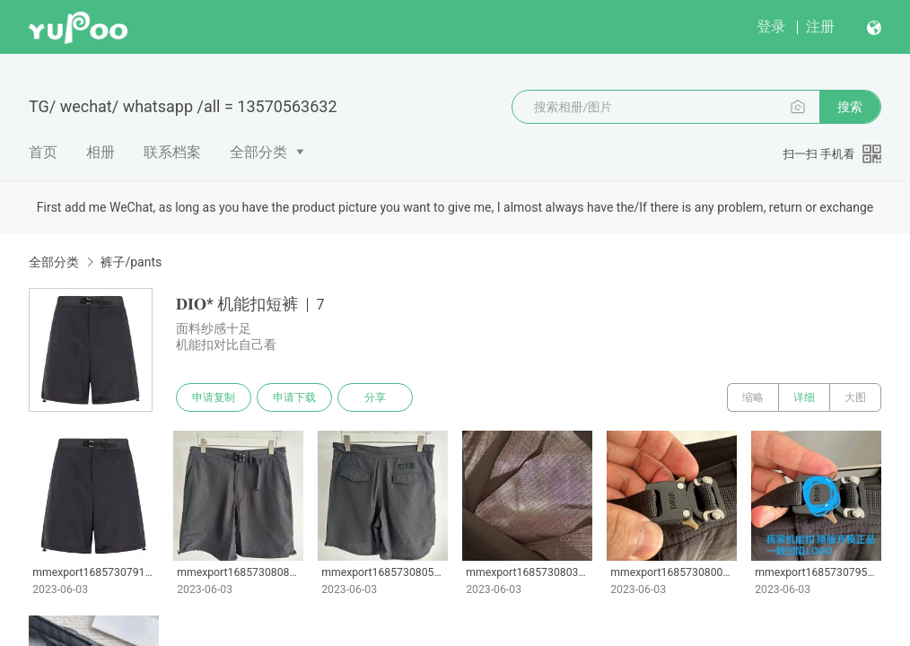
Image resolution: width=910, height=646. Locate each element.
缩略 (753, 397)
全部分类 (258, 152)
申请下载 (294, 397)
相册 (100, 152)
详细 (804, 397)
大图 (855, 397)
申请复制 (213, 397)
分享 (375, 397)
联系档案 (172, 152)
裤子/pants (131, 262)
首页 (43, 152)
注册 (820, 26)
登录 (771, 26)
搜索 (849, 107)
